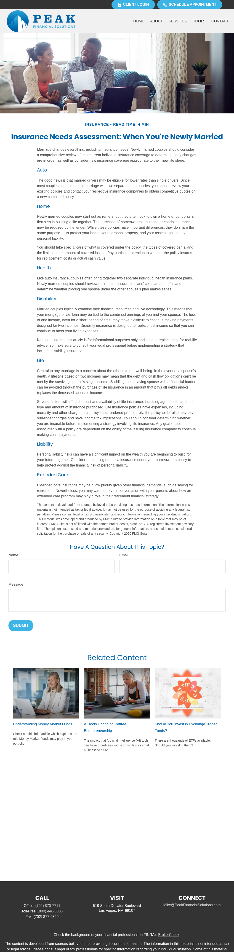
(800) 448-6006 (50, 911)
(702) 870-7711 (47, 906)
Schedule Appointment (189, 5)
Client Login (133, 5)
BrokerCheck (168, 935)
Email (123, 555)
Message (15, 584)
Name (13, 555)
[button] (138, 21)
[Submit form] (20, 625)
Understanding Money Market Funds (42, 724)
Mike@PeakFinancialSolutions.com (192, 905)
